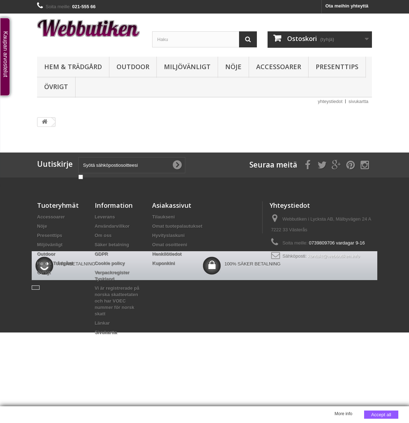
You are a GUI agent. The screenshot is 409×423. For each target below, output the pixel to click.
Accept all (381, 414)
